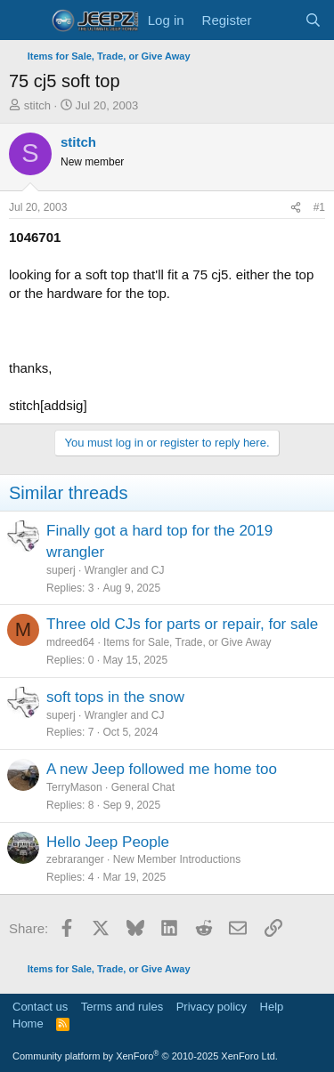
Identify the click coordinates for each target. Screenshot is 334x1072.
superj (61, 570)
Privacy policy (211, 1006)
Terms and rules (122, 1006)
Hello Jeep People (107, 842)
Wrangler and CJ (125, 570)
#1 (319, 207)
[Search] (313, 20)
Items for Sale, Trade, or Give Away (187, 642)
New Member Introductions (176, 859)
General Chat (143, 787)
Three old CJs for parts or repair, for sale (182, 624)
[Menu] (24, 20)
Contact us (40, 1006)
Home (28, 1023)
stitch (37, 105)
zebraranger (75, 859)
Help (272, 1006)
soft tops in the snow (115, 697)
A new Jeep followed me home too (161, 769)
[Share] (295, 207)
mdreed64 (70, 642)
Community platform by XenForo (145, 1056)
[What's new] (277, 20)
